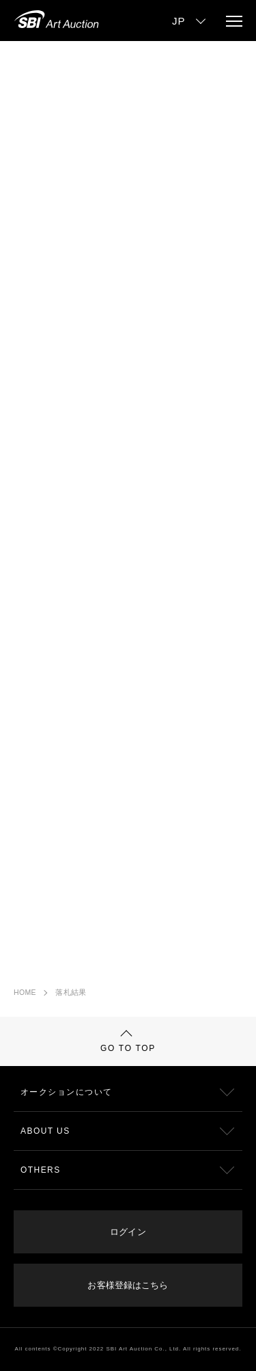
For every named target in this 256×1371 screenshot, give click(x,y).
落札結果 (70, 992)
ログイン (127, 1232)
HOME (25, 992)
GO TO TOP (128, 1041)
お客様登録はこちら (127, 1285)
